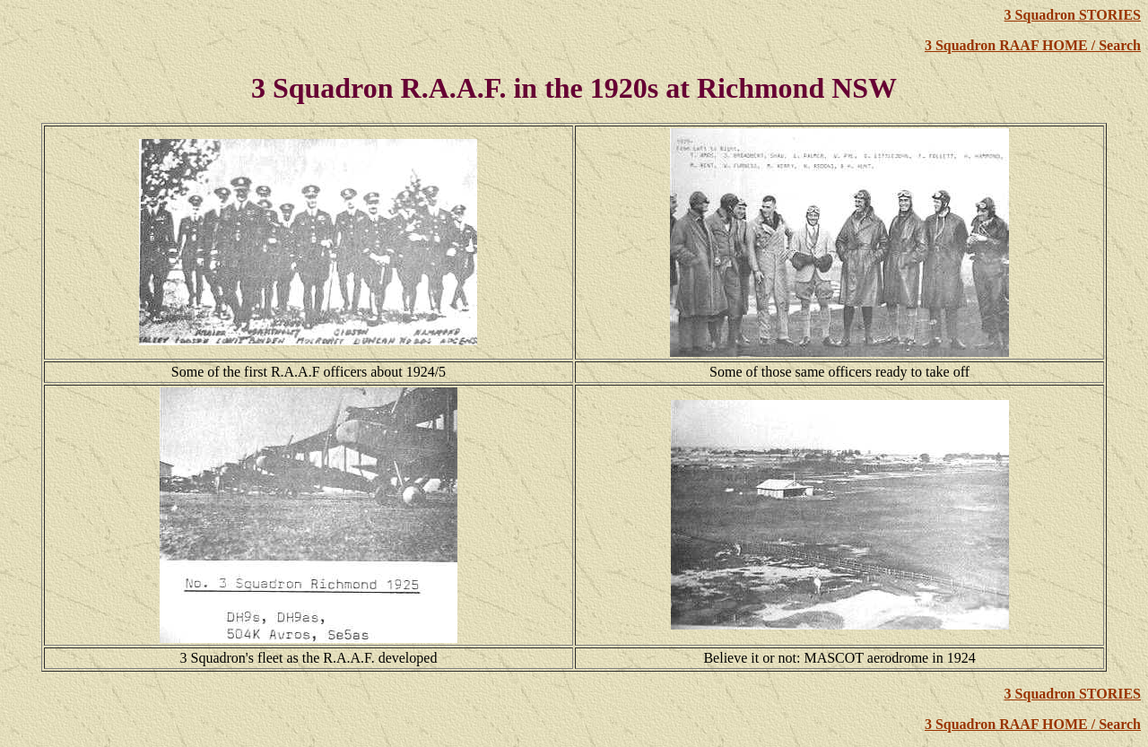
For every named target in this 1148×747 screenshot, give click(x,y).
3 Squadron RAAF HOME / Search (1033, 45)
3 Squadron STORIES (1072, 14)
